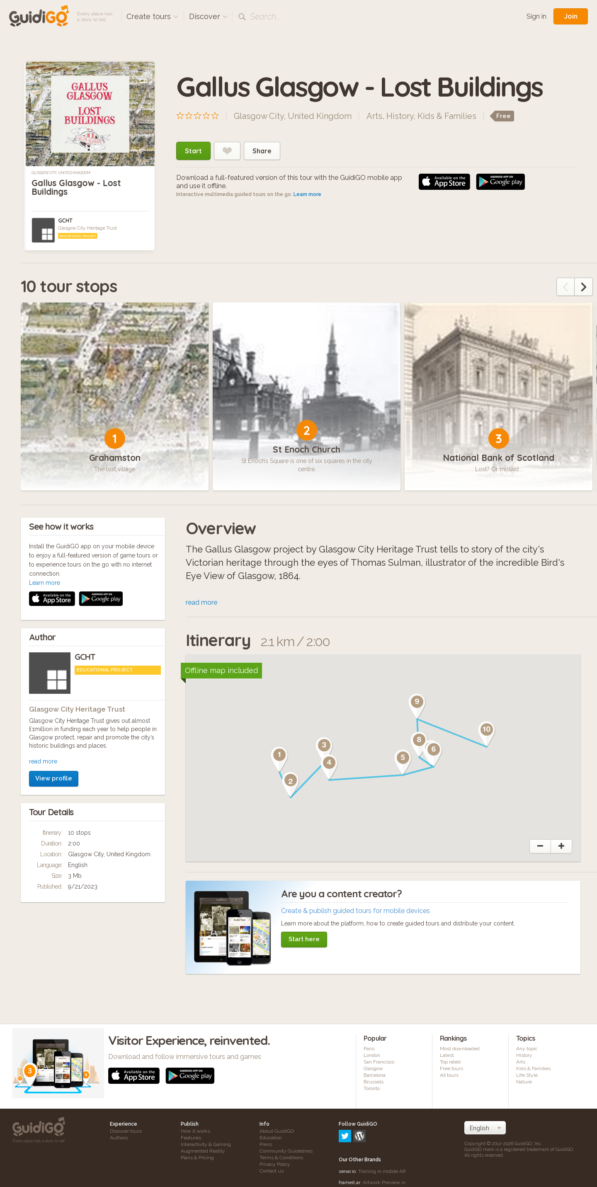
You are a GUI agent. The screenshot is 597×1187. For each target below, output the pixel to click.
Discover (208, 16)
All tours (449, 1075)
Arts (374, 116)
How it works (195, 1131)
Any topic (526, 1048)
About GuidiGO (277, 1131)
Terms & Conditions (281, 1157)
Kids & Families (446, 116)
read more (43, 650)
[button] (279, 759)
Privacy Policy (275, 1164)
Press (266, 1144)
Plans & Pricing (197, 1157)
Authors (119, 1138)
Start (193, 151)
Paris (369, 1048)
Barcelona (375, 1075)
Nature (524, 1082)
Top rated (450, 1062)
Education (271, 1138)
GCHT (65, 220)
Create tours (152, 16)
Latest (447, 1055)
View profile (53, 667)
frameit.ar (349, 1147)
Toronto (372, 1088)
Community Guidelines (286, 1151)
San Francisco (379, 1062)
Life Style (527, 1075)
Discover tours (126, 1131)
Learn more (307, 194)
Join (571, 16)
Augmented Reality (203, 1151)
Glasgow (373, 1068)
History (399, 116)
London (372, 1055)
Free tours (451, 1068)
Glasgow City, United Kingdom (61, 173)
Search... (265, 17)
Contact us (272, 1171)
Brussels (373, 1082)
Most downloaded (460, 1048)
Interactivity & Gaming (206, 1144)
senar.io (347, 1136)
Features (191, 1138)
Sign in (536, 16)
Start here (304, 939)
